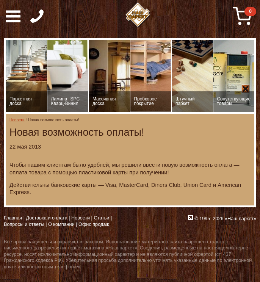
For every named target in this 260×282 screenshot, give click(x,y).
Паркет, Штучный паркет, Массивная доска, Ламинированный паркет (138, 15)
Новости (17, 120)
